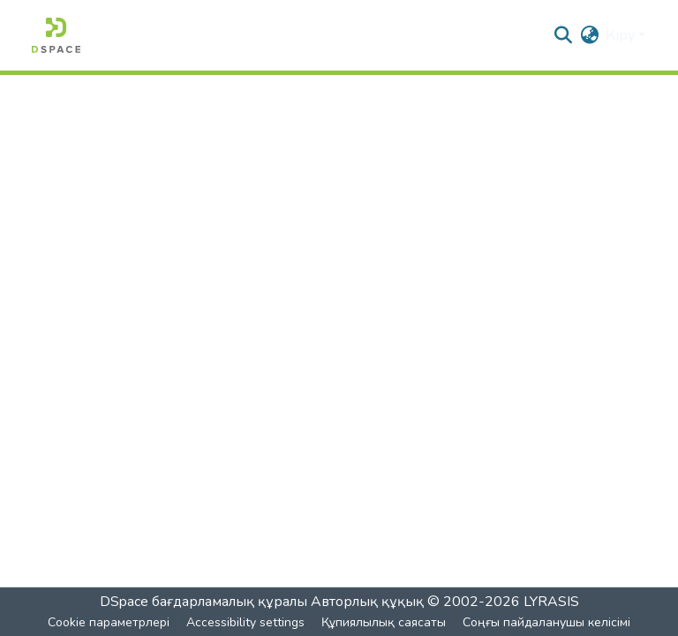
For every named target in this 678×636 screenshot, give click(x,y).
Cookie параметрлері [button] (109, 622)
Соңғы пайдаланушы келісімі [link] (546, 622)
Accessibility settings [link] (245, 622)
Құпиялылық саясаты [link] (383, 622)
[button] (56, 35)
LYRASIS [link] (551, 601)
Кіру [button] (622, 35)
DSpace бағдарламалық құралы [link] (203, 601)
